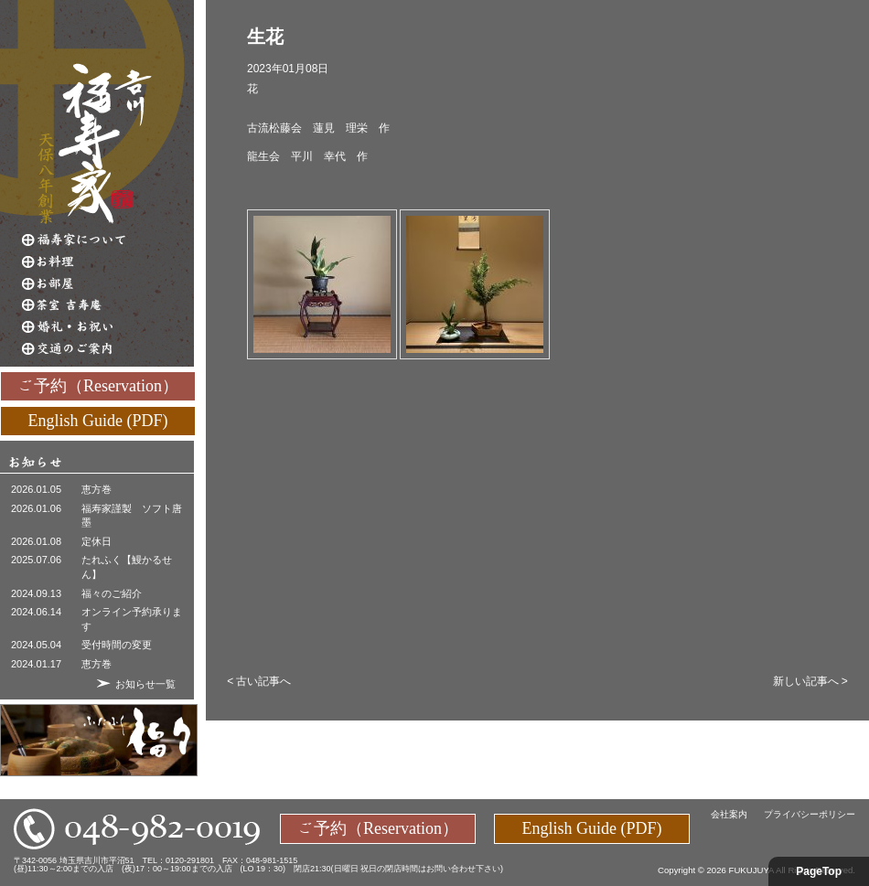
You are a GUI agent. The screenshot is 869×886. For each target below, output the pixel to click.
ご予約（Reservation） (97, 385)
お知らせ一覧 (145, 683)
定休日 (96, 541)
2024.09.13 (36, 593)
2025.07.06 (36, 559)
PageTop (819, 871)
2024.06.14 (36, 611)
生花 (265, 37)
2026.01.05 (36, 489)
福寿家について (108, 239)
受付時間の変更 (116, 644)
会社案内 (729, 814)
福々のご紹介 (111, 593)
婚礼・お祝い (108, 327)
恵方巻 (96, 489)
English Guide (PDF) (98, 419)
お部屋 (108, 283)
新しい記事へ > (810, 681)
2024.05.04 (36, 644)
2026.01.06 (36, 508)
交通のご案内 (108, 349)
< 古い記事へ (259, 681)
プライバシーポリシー (809, 814)
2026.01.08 (36, 541)
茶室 (108, 305)
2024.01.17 (36, 663)
